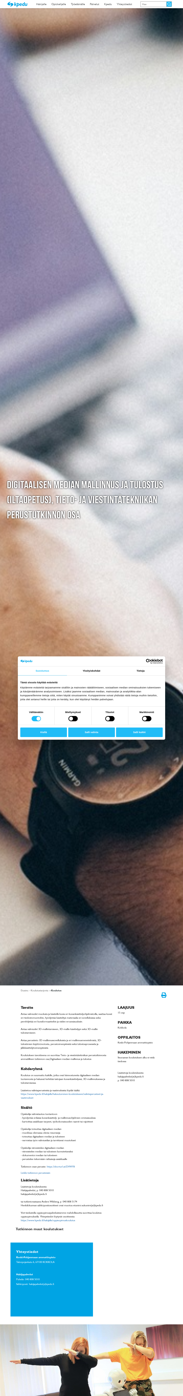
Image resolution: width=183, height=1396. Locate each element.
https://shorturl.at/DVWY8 (61, 1166)
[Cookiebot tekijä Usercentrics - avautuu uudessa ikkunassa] (148, 661)
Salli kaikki (139, 732)
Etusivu (25, 990)
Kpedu (108, 4)
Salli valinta (91, 732)
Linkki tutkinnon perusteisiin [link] (35, 1172)
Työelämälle (78, 4)
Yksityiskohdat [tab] (91, 670)
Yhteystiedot (124, 4)
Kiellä (43, 732)
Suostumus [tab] (42, 670)
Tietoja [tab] (141, 670)
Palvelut (94, 4)
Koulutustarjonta (40, 990)
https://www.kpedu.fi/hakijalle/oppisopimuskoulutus (48, 1220)
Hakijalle (41, 4)
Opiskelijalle (58, 4)
